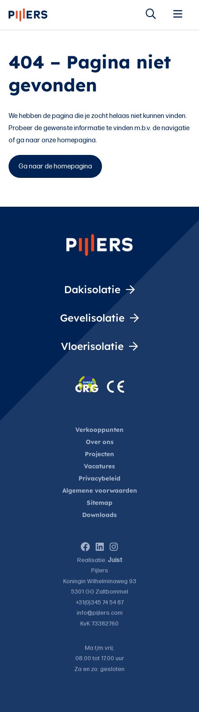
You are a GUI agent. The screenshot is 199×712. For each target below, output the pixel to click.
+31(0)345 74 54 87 (100, 602)
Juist (115, 560)
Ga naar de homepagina (55, 166)
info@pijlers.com (100, 613)
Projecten (99, 454)
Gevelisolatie (89, 317)
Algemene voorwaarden (99, 490)
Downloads (99, 514)
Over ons (100, 441)
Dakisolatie (90, 289)
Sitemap (99, 502)
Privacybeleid (99, 478)
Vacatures (99, 466)
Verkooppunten (99, 429)
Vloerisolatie (90, 346)
